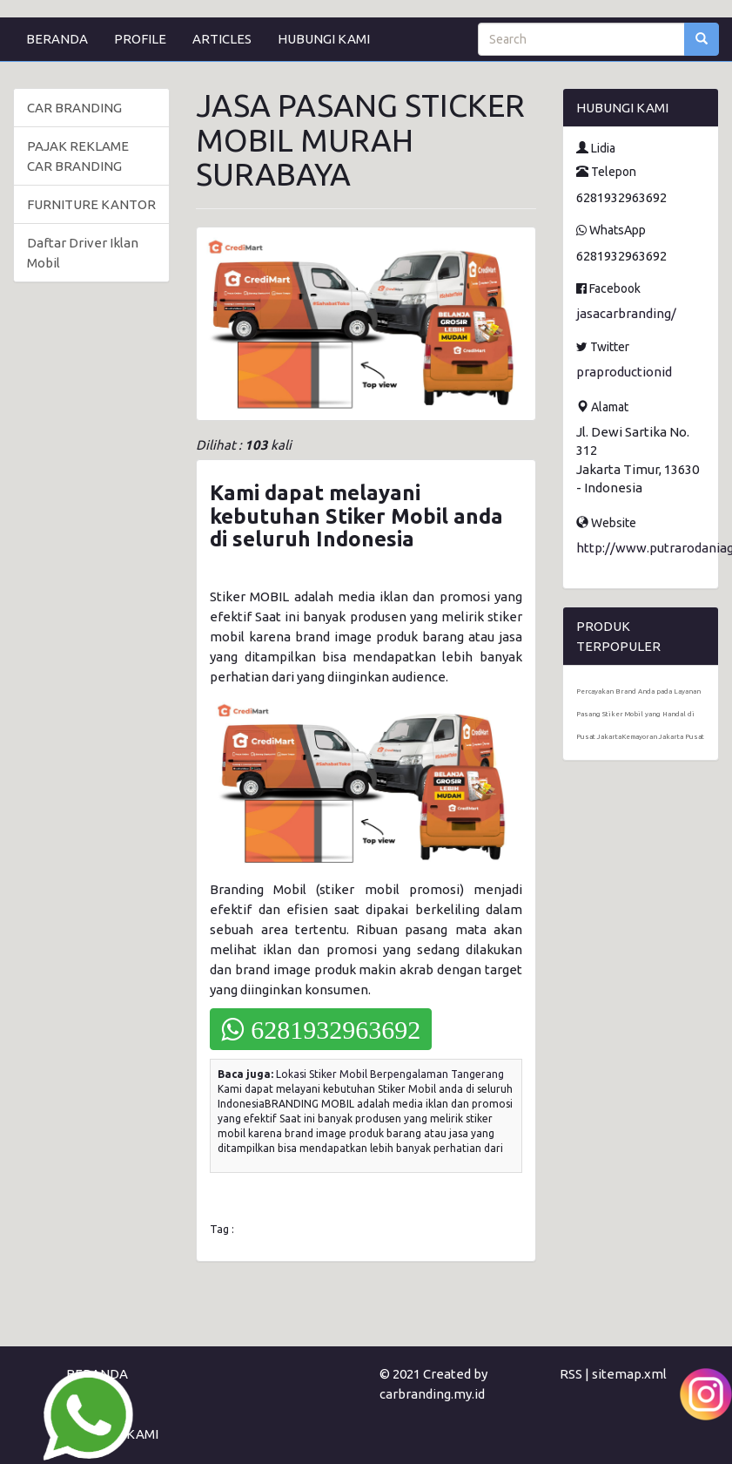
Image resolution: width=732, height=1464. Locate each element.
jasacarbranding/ (626, 313)
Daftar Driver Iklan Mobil (82, 252)
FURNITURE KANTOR (91, 204)
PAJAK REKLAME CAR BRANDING (78, 156)
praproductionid (624, 371)
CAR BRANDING (74, 107)
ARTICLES (222, 38)
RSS (571, 1373)
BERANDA (57, 38)
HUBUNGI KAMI (324, 38)
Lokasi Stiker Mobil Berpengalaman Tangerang (390, 1074)
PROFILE (140, 38)
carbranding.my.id (432, 1393)
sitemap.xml (629, 1373)
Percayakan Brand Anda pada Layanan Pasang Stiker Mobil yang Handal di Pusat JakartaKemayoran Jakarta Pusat (640, 714)
